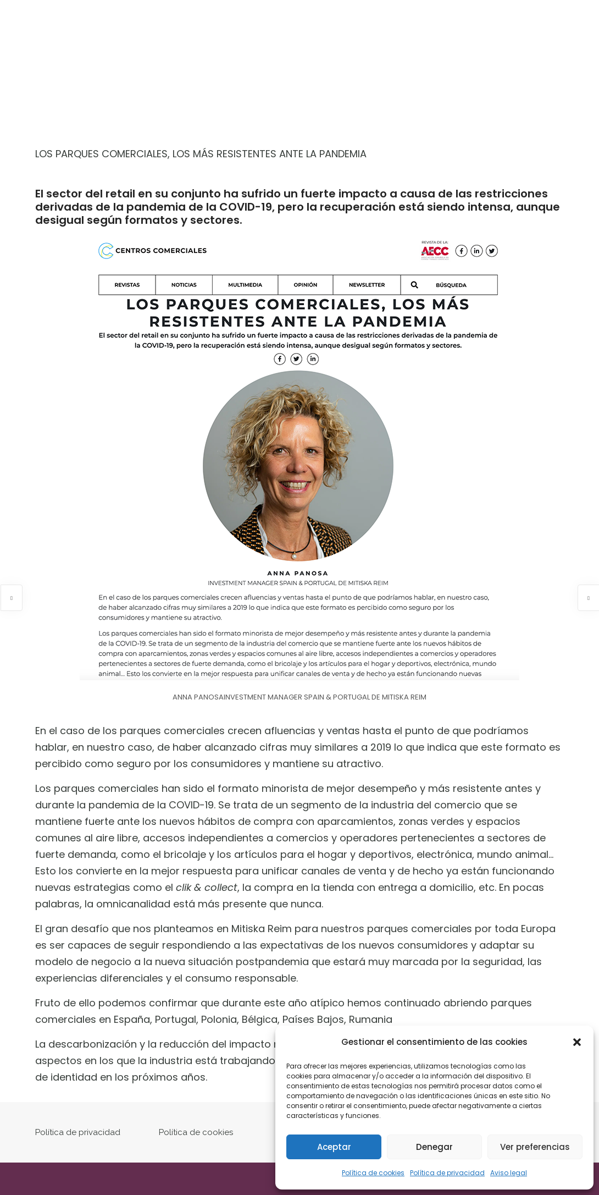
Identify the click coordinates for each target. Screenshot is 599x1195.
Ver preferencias (535, 1147)
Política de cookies (373, 1172)
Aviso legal (508, 1172)
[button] (577, 1042)
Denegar (434, 1147)
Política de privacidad (447, 1172)
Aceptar (334, 1147)
